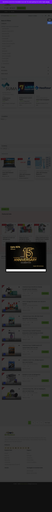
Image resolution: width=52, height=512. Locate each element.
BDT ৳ (49, 23)
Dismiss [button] (47, 2)
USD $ (49, 20)
